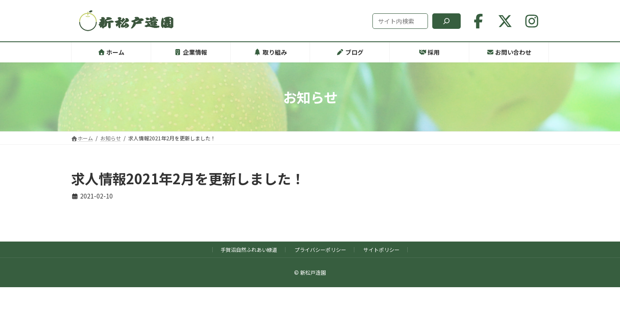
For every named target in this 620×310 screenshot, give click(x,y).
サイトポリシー (381, 249)
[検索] (446, 21)
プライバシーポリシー (320, 249)
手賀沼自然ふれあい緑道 (248, 249)
